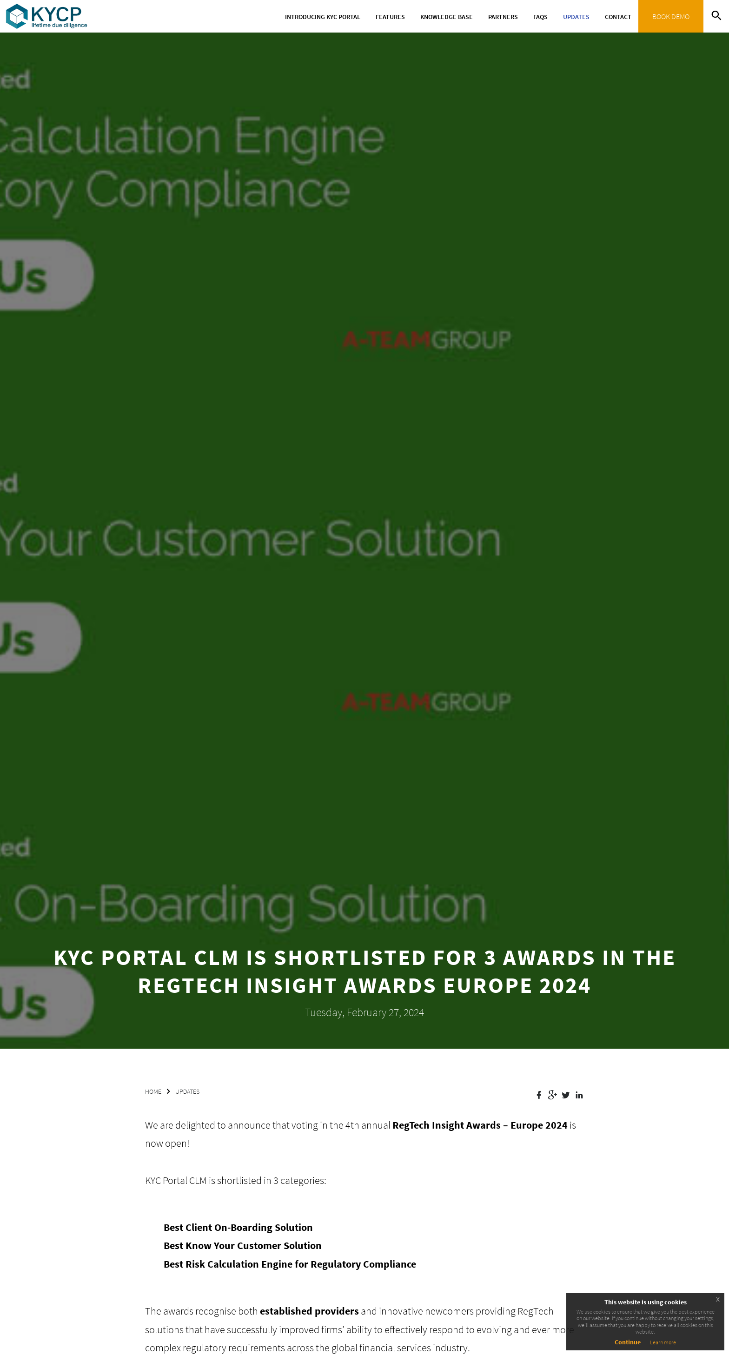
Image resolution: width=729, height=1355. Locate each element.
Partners (503, 17)
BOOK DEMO (670, 16)
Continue (628, 1342)
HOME (153, 1091)
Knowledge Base (446, 17)
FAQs (540, 17)
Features (390, 17)
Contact (618, 17)
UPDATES (187, 1091)
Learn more (663, 1342)
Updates (576, 17)
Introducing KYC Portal (322, 17)
